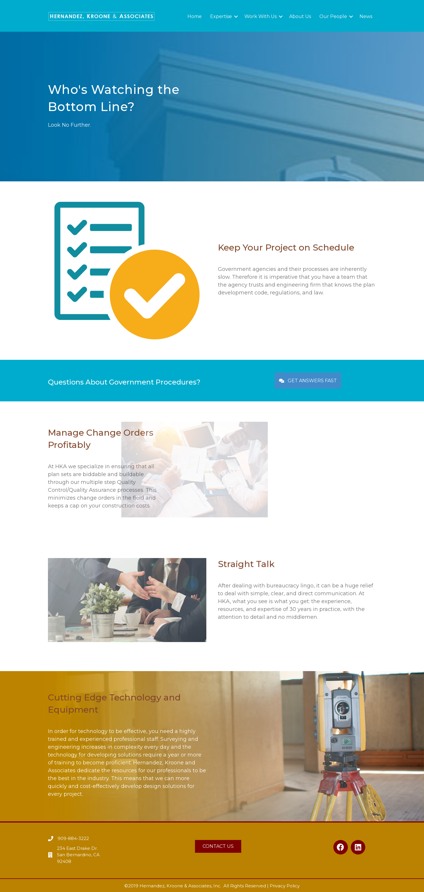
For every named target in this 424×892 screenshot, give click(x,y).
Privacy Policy (285, 886)
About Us (300, 16)
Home (194, 16)
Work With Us (260, 16)
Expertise (221, 16)
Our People (333, 16)
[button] (308, 381)
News (365, 16)
